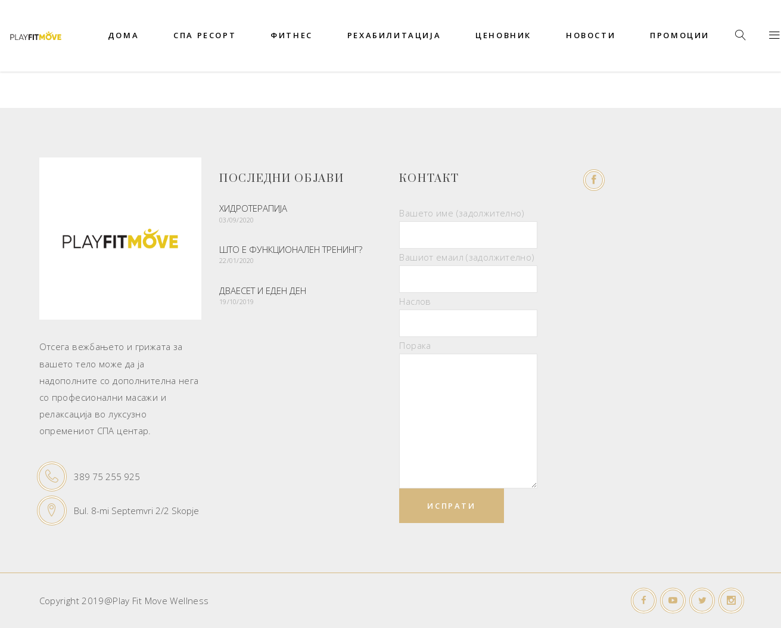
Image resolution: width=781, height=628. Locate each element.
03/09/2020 (236, 219)
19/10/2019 (236, 301)
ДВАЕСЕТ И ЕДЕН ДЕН (262, 290)
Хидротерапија (253, 208)
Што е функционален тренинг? (290, 249)
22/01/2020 (236, 260)
